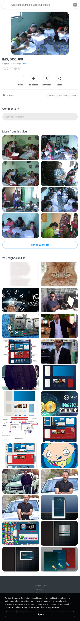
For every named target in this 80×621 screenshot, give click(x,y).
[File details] (20, 147)
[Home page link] (6, 5)
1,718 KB (16, 69)
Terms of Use (40, 585)
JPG (6, 69)
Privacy (40, 589)
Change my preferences (50, 607)
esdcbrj (6, 63)
